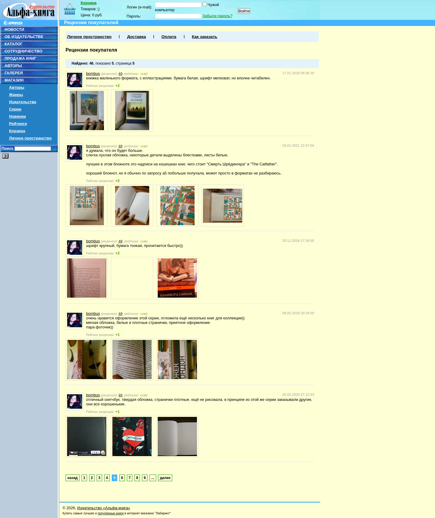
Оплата (168, 36)
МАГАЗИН (14, 80)
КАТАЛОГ (14, 44)
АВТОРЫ (13, 65)
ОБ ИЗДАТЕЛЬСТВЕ (24, 36)
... (152, 478)
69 (120, 73)
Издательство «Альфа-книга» (103, 508)
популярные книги (111, 513)
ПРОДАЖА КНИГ (20, 58)
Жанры (16, 94)
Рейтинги (18, 123)
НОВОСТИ (14, 29)
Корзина (17, 131)
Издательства (22, 102)
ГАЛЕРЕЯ (14, 73)
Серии (15, 109)
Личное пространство (30, 138)
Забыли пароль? (218, 16)
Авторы (16, 87)
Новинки (17, 116)
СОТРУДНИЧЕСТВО (23, 51)
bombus (93, 73)
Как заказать (204, 36)
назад (72, 478)
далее (165, 478)
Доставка (136, 36)
